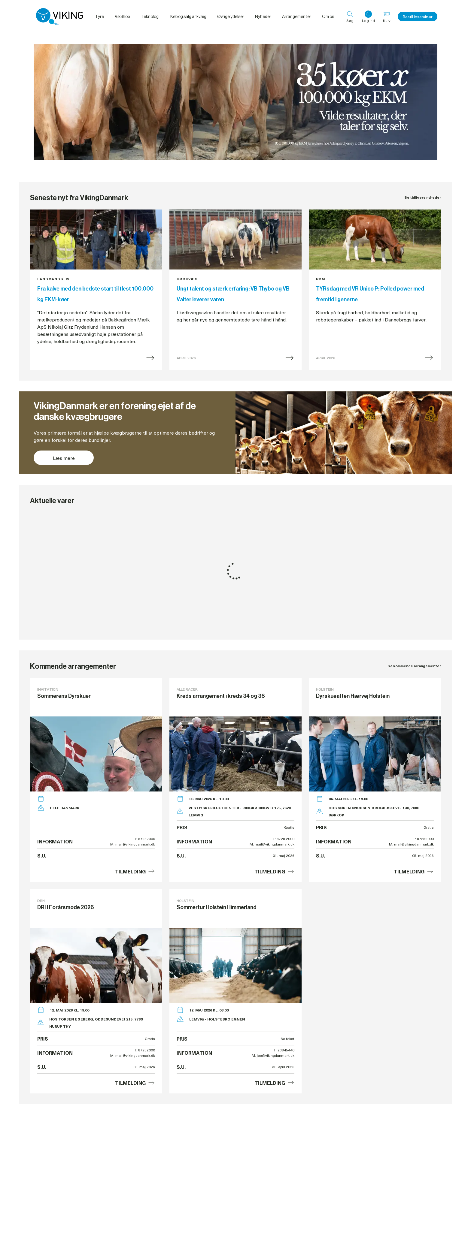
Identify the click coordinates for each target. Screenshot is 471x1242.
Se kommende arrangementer (414, 666)
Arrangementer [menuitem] (296, 16)
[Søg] (350, 16)
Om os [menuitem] (328, 16)
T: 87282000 (144, 838)
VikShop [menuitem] (122, 16)
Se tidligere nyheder (422, 197)
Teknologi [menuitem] (150, 16)
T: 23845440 (284, 1050)
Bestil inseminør (418, 17)
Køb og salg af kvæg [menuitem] (188, 16)
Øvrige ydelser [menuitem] (230, 16)
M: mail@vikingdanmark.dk (132, 844)
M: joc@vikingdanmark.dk (273, 1055)
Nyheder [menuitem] (263, 16)
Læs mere (64, 457)
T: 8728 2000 (283, 838)
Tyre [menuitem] (99, 16)
